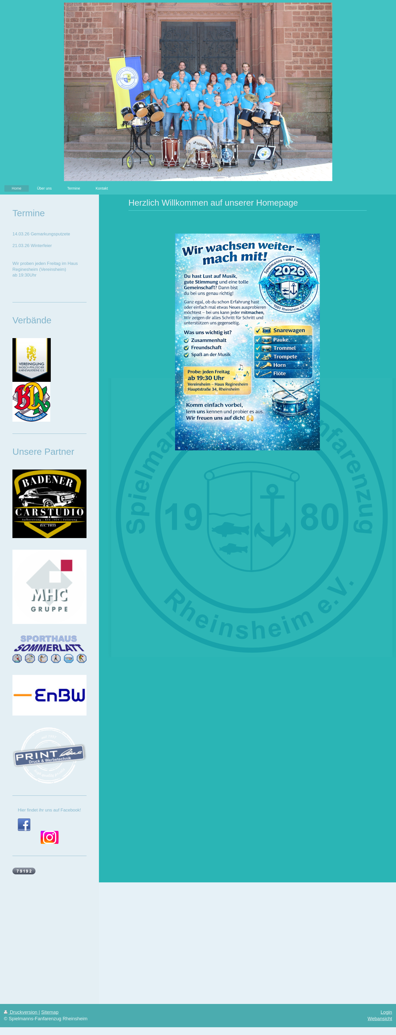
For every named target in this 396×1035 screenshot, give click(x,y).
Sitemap (50, 1012)
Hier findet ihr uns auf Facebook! (49, 810)
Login (386, 1012)
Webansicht (380, 1018)
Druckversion (21, 1012)
